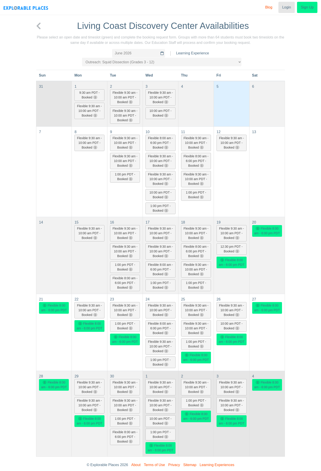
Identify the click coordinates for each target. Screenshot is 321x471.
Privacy (174, 465)
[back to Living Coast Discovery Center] (38, 25)
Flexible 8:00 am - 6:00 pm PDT (231, 262)
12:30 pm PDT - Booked (232, 249)
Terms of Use (154, 465)
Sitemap (189, 465)
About (136, 465)
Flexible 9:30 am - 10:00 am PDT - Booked (89, 110)
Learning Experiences (217, 465)
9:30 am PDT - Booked (89, 95)
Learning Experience (192, 53)
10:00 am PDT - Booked (161, 113)
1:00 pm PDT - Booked (125, 177)
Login (286, 7)
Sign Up (307, 7)
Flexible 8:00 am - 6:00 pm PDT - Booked (160, 142)
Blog (268, 7)
